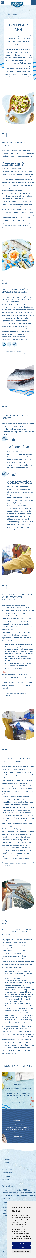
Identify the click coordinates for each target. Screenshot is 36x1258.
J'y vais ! (18, 1102)
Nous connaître (7, 1173)
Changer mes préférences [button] (21, 1251)
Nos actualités (6, 1176)
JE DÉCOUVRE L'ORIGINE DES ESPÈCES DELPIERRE (15, 865)
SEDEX (28, 1013)
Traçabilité (33, 2)
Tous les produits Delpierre (13, 352)
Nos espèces (6, 1159)
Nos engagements (8, 1166)
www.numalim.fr (8, 1198)
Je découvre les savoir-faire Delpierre (16, 225)
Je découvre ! (18, 1136)
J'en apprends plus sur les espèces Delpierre (15, 694)
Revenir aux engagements (12, 13)
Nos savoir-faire (7, 1169)
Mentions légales (8, 1186)
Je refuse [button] (21, 1247)
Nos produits (6, 1163)
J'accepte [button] (21, 1243)
